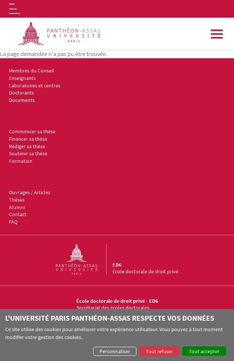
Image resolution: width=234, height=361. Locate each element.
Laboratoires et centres (34, 86)
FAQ (13, 222)
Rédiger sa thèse (27, 146)
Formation (20, 161)
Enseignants (22, 78)
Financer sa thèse (28, 139)
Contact (17, 214)
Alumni (17, 207)
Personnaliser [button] (114, 351)
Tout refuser (159, 351)
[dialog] (117, 335)
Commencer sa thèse (32, 131)
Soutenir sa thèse (28, 153)
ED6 (117, 264)
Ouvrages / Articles (29, 192)
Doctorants (21, 93)
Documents (22, 100)
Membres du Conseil (31, 71)
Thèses (17, 200)
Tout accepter (204, 351)
